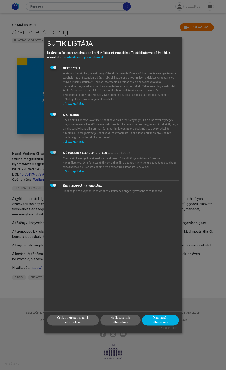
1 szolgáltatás (73, 103)
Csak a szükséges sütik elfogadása (73, 320)
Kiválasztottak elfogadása (120, 320)
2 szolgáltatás (73, 142)
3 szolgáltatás (73, 171)
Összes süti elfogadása (160, 320)
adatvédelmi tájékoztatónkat (83, 57)
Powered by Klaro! (167, 328)
